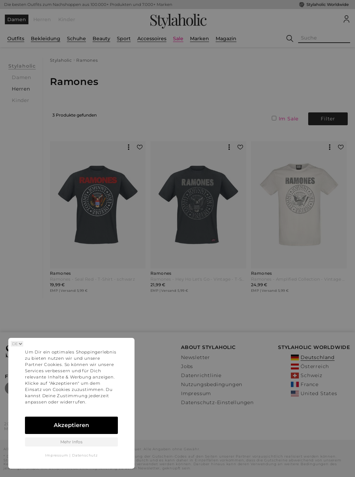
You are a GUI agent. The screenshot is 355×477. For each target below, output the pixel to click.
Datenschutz (85, 455)
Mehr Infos (71, 441)
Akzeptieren (71, 425)
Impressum (56, 455)
